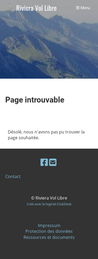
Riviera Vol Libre (36, 8)
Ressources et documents (49, 237)
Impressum (49, 225)
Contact (13, 176)
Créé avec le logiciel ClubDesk (49, 204)
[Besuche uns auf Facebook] (44, 162)
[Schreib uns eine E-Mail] (52, 162)
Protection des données (49, 231)
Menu (83, 8)
